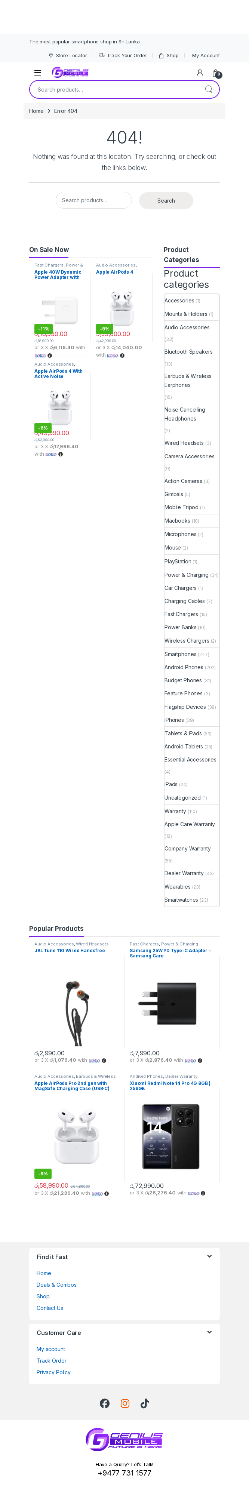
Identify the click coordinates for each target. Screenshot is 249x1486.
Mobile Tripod (182, 507)
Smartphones (180, 654)
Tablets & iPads (183, 733)
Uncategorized (183, 797)
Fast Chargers (49, 265)
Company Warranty (188, 848)
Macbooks (177, 520)
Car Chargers (181, 588)
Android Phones (184, 667)
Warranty (175, 811)
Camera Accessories (189, 456)
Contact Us (50, 1308)
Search (208, 89)
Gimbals (174, 494)
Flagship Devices (185, 707)
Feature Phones (184, 693)
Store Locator (67, 55)
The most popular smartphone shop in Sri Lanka (84, 41)
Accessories (179, 300)
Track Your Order (123, 55)
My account (51, 1349)
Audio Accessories (116, 265)
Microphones (180, 534)
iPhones (174, 720)
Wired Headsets (184, 443)
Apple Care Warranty (190, 824)
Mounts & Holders (186, 314)
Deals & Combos (57, 1285)
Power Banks (180, 627)
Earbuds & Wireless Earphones (188, 380)
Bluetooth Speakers (188, 351)
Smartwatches (181, 899)
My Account (206, 55)
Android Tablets (184, 746)
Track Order (51, 1360)
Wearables (178, 886)
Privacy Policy (54, 1372)
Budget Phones (183, 680)
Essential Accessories (190, 759)
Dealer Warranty (184, 873)
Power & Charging (187, 575)
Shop (168, 55)
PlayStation (178, 561)
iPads (171, 784)
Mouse (173, 547)
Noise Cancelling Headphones (185, 414)
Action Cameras (183, 481)
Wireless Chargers (187, 640)
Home (36, 111)
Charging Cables (185, 601)
